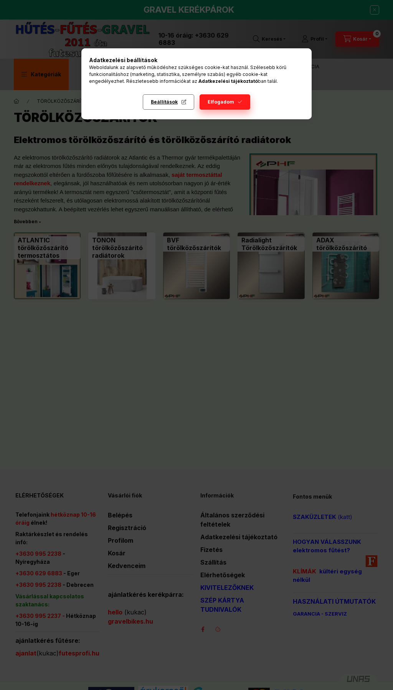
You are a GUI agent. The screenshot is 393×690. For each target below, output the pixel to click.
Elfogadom (221, 102)
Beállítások (164, 102)
